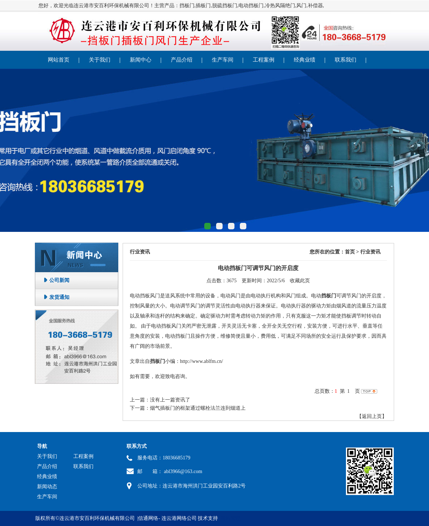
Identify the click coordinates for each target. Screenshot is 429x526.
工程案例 (263, 60)
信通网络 (148, 518)
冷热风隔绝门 (280, 5)
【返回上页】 (372, 416)
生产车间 (222, 60)
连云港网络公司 (179, 518)
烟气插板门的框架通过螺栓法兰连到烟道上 (198, 408)
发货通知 (59, 297)
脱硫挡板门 (224, 5)
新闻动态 (47, 486)
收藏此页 (300, 280)
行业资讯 (140, 252)
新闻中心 (140, 60)
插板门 (203, 5)
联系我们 (345, 60)
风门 (301, 5)
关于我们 (99, 60)
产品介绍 (181, 60)
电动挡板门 (251, 5)
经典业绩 (304, 60)
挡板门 (187, 5)
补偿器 (315, 5)
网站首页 (58, 60)
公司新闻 (59, 280)
